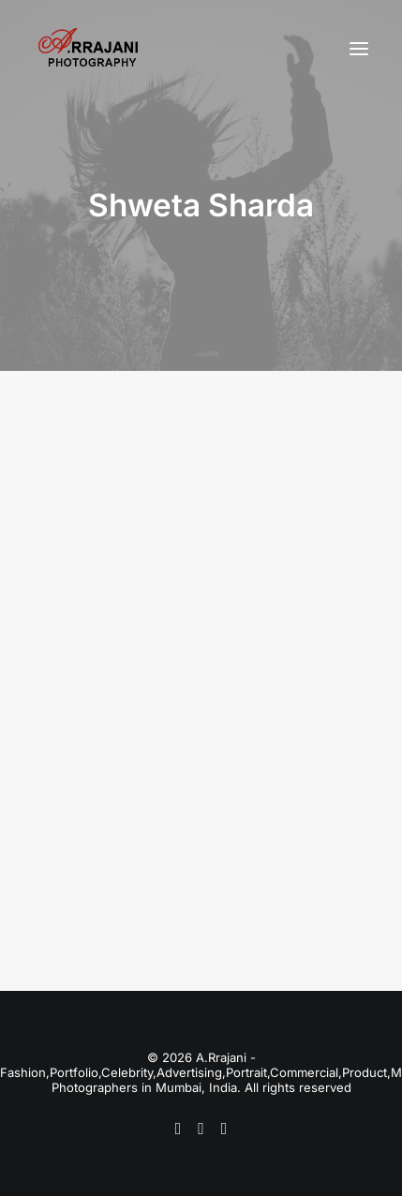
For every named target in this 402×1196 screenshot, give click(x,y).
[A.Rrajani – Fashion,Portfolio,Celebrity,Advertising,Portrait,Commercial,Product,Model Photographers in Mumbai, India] (87, 48)
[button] (359, 48)
